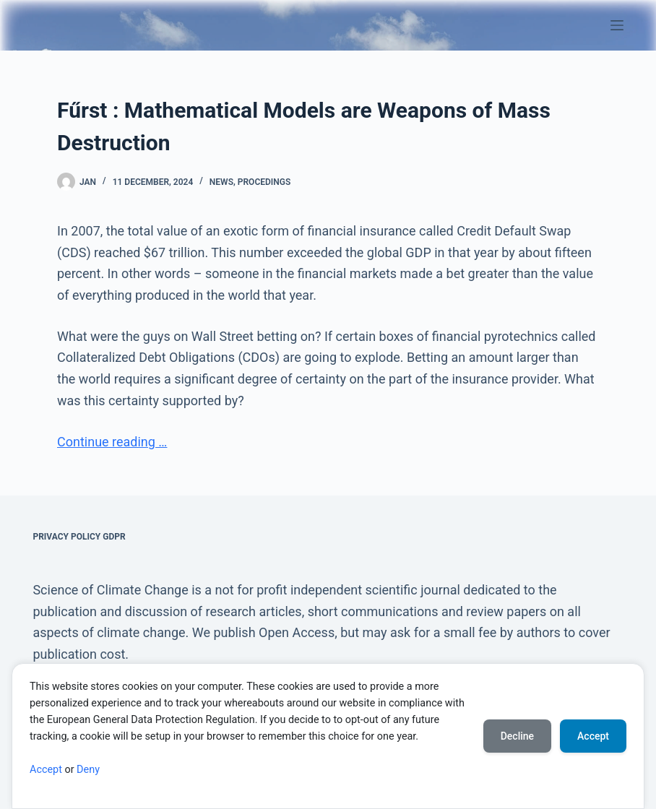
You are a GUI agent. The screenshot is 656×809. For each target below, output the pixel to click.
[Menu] (616, 25)
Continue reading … (112, 441)
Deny (88, 769)
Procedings (264, 182)
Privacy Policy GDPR (79, 537)
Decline (517, 736)
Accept (46, 769)
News (221, 182)
